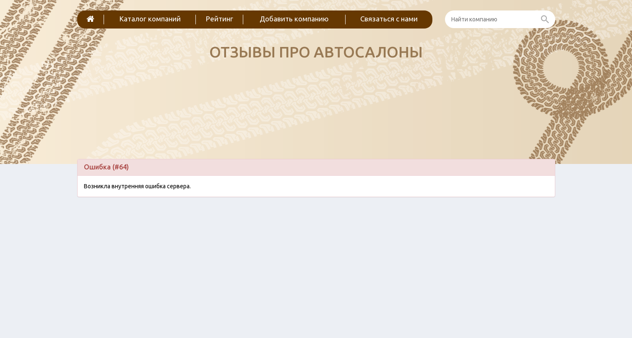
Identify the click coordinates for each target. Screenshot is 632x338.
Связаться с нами (389, 19)
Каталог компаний (150, 19)
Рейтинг (219, 19)
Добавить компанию (294, 19)
